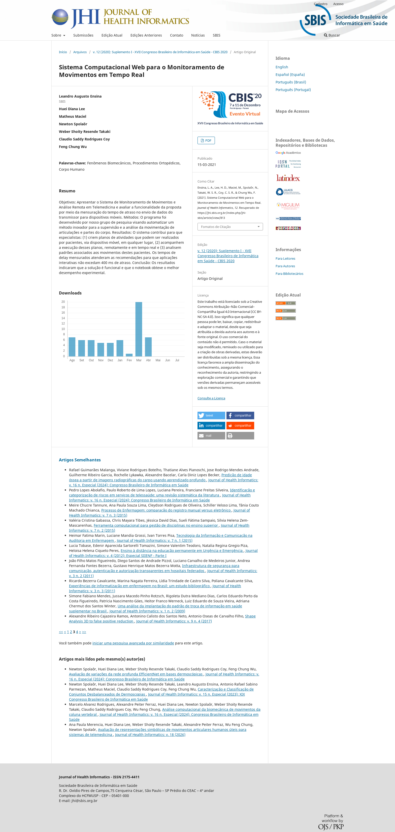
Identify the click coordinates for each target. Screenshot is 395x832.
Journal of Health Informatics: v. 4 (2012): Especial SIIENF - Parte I (163, 553)
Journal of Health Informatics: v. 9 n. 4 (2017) (174, 621)
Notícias (198, 35)
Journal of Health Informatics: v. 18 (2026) (150, 734)
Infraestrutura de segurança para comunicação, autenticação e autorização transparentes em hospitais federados (154, 568)
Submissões (83, 35)
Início (63, 52)
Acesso (338, 4)
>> (84, 631)
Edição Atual (112, 35)
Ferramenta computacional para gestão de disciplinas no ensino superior (156, 525)
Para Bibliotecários (289, 273)
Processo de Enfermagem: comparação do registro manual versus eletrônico (166, 510)
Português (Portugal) (293, 89)
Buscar (332, 35)
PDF (208, 140)
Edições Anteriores (146, 35)
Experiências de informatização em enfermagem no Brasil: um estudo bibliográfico (140, 585)
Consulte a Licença (211, 398)
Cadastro (320, 4)
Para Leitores (285, 258)
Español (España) (290, 74)
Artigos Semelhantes (80, 460)
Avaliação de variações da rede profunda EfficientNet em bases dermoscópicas (136, 674)
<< (61, 631)
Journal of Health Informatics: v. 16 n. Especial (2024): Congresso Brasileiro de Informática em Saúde (163, 482)
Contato (176, 35)
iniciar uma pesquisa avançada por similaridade (133, 643)
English (282, 67)
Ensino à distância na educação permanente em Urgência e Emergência (182, 550)
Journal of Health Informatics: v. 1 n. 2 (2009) (147, 611)
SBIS (216, 35)
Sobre (56, 35)
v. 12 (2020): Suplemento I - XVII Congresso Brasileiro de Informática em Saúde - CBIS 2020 (160, 52)
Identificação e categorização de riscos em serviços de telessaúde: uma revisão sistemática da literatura (162, 492)
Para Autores (285, 266)
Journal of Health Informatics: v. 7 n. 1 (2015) (154, 540)
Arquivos (80, 52)
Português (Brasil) (291, 82)
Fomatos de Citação (216, 226)
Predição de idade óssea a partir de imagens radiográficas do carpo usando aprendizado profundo (160, 477)
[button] (211, 415)
